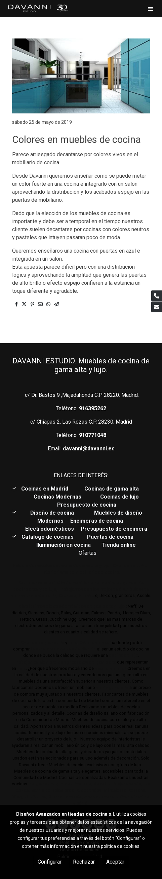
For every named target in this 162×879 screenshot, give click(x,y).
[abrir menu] (151, 9)
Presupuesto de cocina (86, 505)
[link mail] (156, 306)
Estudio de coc (94, 642)
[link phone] (156, 295)
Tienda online (118, 545)
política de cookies (120, 846)
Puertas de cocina (111, 537)
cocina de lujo (123, 655)
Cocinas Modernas (58, 497)
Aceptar (115, 862)
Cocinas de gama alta (113, 489)
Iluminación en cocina (63, 545)
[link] (38, 8)
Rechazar (84, 862)
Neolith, (50, 595)
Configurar (50, 862)
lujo (72, 642)
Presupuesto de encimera (114, 529)
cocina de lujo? (110, 668)
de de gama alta (111, 687)
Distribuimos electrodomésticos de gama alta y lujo (71, 606)
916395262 (92, 408)
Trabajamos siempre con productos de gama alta (65, 662)
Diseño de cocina (55, 513)
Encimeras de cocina (98, 521)
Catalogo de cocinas (48, 537)
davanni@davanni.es (89, 448)
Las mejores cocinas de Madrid (63, 648)
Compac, (68, 595)
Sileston (86, 595)
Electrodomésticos (50, 529)
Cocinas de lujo (119, 497)
